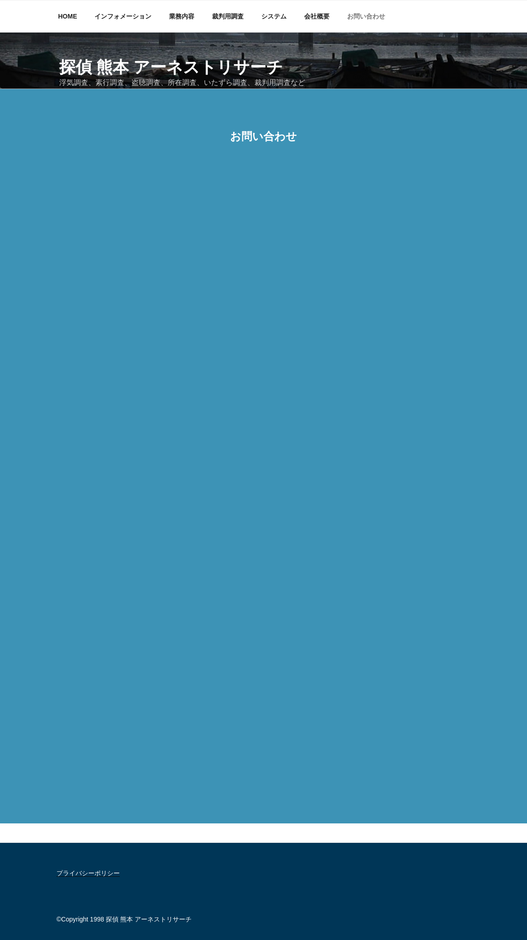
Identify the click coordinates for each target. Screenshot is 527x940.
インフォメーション (122, 16)
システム (274, 16)
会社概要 (316, 16)
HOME (67, 16)
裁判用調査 (228, 16)
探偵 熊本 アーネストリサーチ (171, 67)
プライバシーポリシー (88, 873)
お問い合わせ (366, 16)
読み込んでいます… (263, 479)
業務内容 (181, 16)
